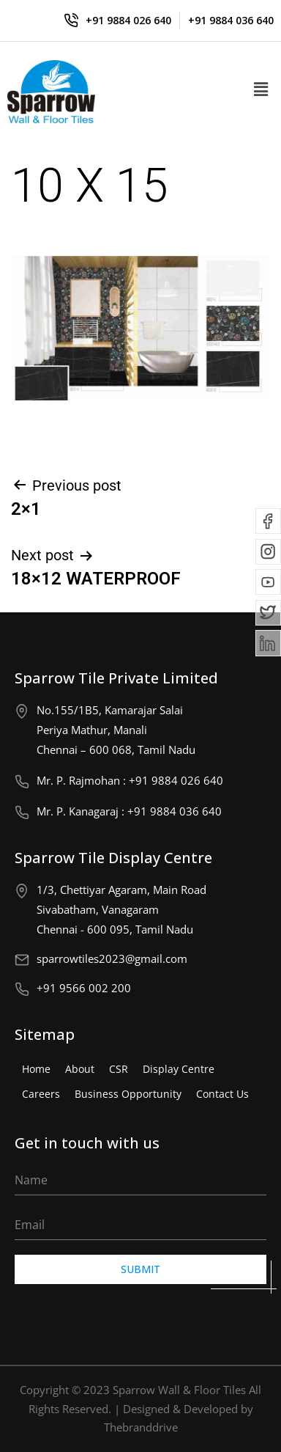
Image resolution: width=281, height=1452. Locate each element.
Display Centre (178, 1069)
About (79, 1069)
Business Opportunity (128, 1094)
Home (36, 1069)
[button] (261, 89)
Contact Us (222, 1094)
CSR (118, 1069)
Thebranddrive (141, 1427)
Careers (41, 1094)
